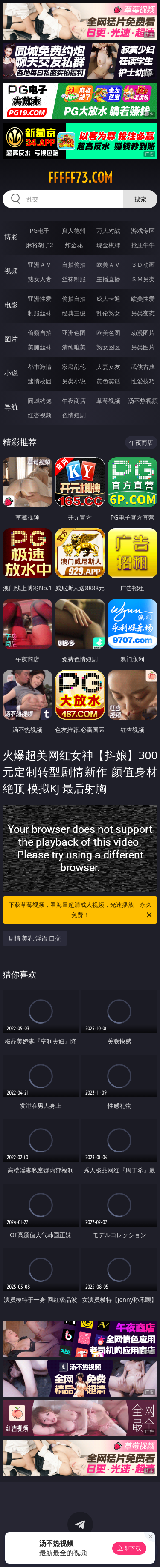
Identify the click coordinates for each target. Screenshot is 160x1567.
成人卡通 (108, 299)
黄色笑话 (108, 381)
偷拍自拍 (74, 299)
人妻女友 (108, 367)
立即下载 (129, 1548)
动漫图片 (143, 333)
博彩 (11, 236)
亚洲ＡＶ (40, 264)
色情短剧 (74, 415)
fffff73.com (80, 177)
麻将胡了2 (39, 245)
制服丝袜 (40, 313)
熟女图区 (108, 347)
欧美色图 (108, 333)
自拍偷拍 (74, 264)
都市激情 (40, 367)
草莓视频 (108, 401)
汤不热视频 (143, 401)
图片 (11, 338)
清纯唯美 (74, 347)
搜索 (140, 199)
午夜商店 (74, 401)
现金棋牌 (108, 245)
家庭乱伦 (74, 367)
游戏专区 (143, 230)
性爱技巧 (143, 381)
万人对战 (108, 230)
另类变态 (143, 313)
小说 (11, 372)
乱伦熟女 (108, 313)
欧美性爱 (143, 299)
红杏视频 (40, 415)
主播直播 (108, 279)
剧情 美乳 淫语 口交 (35, 938)
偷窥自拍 (40, 333)
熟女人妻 (40, 279)
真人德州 (74, 230)
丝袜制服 (74, 279)
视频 (11, 270)
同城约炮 (40, 401)
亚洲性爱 (40, 299)
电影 (11, 304)
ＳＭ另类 (143, 279)
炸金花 (74, 245)
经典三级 (74, 313)
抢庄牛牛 (143, 245)
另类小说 (74, 381)
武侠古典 (143, 367)
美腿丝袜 (40, 347)
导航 (11, 407)
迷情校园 (40, 381)
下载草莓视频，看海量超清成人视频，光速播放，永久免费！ (81, 910)
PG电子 (39, 230)
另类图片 (143, 347)
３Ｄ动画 (143, 264)
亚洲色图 (74, 333)
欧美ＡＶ (108, 264)
